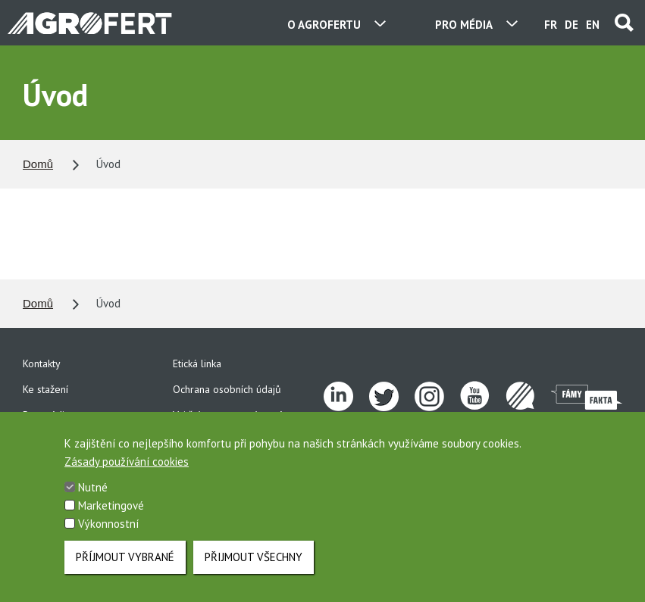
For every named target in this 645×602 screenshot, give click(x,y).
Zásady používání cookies (126, 471)
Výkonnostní (108, 533)
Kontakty (42, 363)
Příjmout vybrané (125, 567)
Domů (38, 164)
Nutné (93, 497)
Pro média (46, 415)
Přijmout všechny (253, 567)
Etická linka (197, 363)
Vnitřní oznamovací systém (232, 415)
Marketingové (111, 515)
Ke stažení (45, 389)
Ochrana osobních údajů (227, 389)
